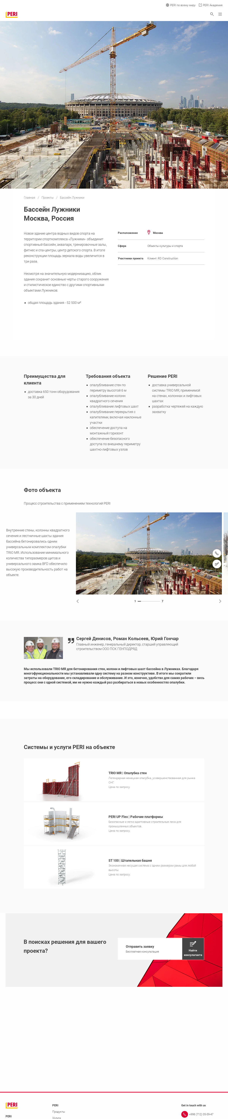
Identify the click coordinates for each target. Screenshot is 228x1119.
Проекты (48, 197)
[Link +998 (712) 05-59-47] (201, 1115)
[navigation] (161, 950)
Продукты (58, 1113)
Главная (30, 197)
